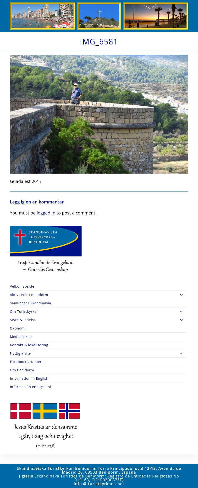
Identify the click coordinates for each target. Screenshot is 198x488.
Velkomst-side (22, 286)
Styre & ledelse (98, 320)
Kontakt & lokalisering (29, 345)
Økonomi (18, 328)
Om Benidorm (22, 370)
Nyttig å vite (98, 353)
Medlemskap (21, 336)
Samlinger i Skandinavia (30, 303)
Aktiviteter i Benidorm (98, 295)
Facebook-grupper (25, 361)
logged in (46, 213)
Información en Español (30, 386)
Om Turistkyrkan (98, 311)
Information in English (29, 378)
